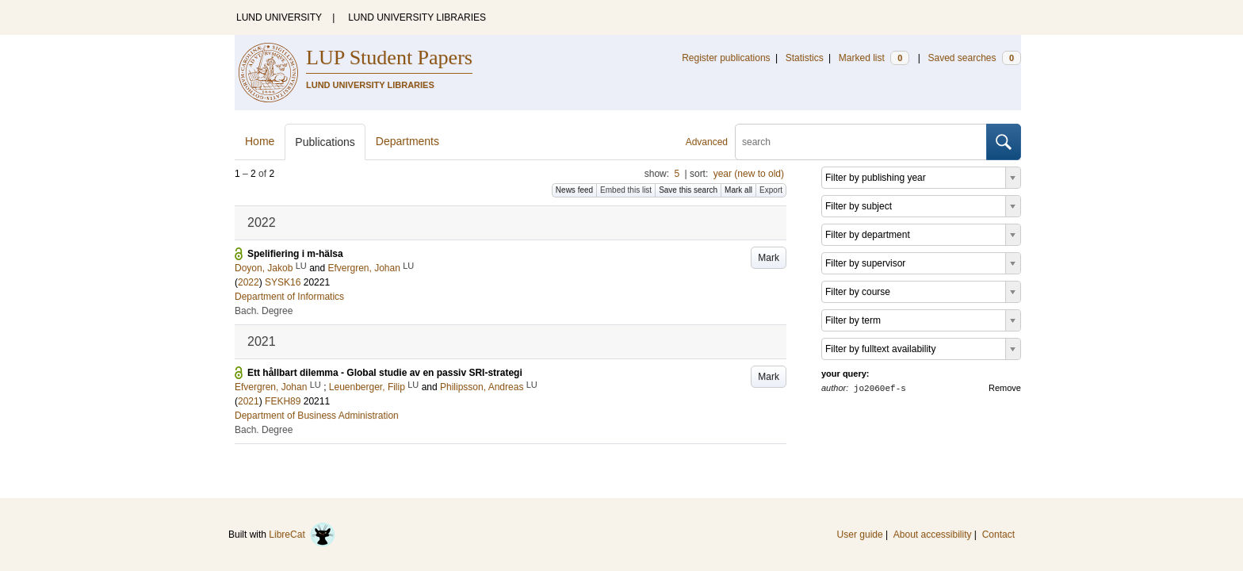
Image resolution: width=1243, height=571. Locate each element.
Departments (407, 141)
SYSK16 (282, 282)
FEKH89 (282, 401)
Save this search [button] (688, 190)
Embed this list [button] (626, 190)
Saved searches (974, 57)
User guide (860, 534)
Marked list (874, 57)
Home (259, 141)
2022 (248, 282)
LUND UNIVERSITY (279, 17)
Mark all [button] (738, 190)
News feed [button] (574, 190)
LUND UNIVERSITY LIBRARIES (417, 17)
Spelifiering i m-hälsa (295, 253)
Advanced (707, 142)
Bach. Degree (264, 310)
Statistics (805, 57)
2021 (248, 401)
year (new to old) (748, 173)
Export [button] (770, 190)
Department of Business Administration (317, 415)
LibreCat (302, 534)
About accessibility (932, 534)
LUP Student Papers (389, 57)
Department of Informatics (289, 296)
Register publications (726, 57)
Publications (325, 142)
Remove (1005, 388)
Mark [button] (768, 257)
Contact (998, 534)
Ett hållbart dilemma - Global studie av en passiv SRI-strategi (384, 372)
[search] (861, 142)
